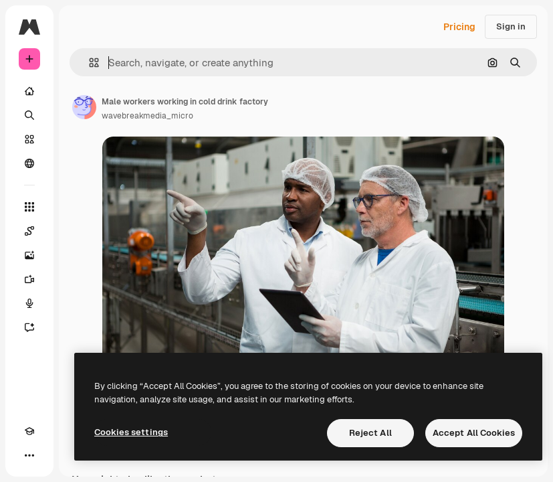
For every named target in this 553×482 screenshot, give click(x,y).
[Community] (29, 163)
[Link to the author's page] (84, 107)
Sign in (511, 26)
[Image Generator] (29, 255)
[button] (88, 63)
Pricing (459, 27)
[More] (29, 455)
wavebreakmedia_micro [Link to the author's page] (147, 115)
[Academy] (29, 431)
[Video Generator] (29, 279)
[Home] (29, 91)
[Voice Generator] (29, 303)
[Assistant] (29, 327)
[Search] (29, 115)
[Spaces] (29, 231)
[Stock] (29, 139)
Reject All (370, 432)
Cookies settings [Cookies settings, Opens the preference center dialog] (131, 432)
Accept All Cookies (474, 432)
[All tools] (29, 207)
